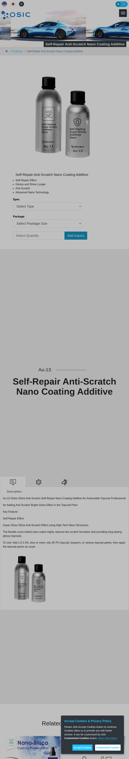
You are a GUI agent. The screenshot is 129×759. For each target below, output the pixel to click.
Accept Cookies (82, 747)
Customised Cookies (107, 747)
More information (107, 738)
